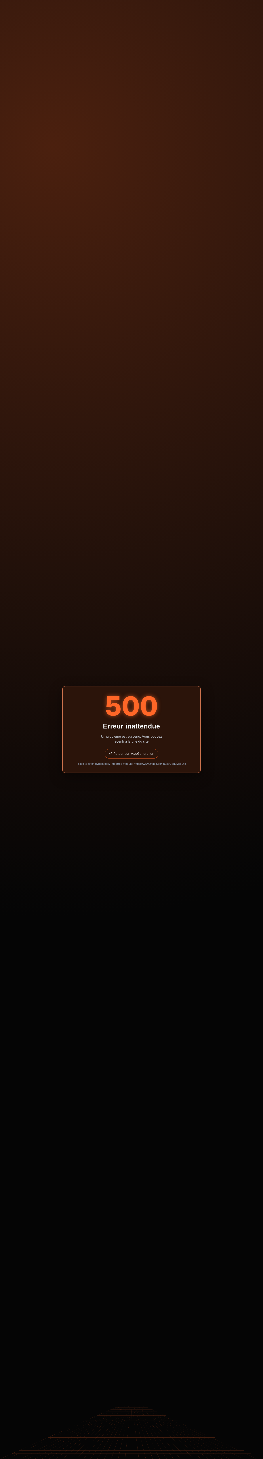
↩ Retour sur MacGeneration (131, 754)
